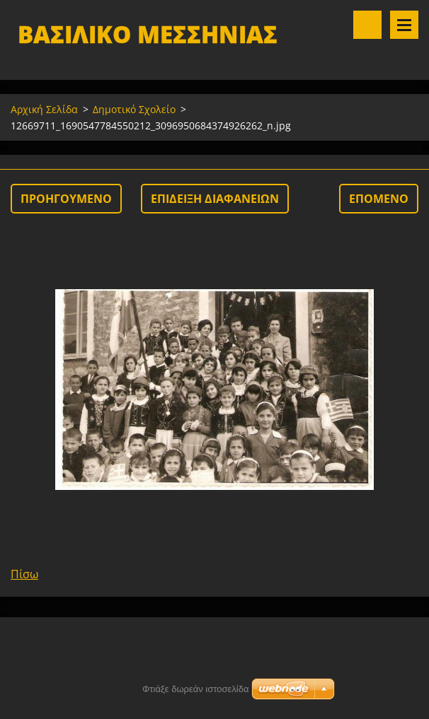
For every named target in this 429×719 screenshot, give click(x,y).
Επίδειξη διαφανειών (215, 198)
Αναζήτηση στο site (367, 25)
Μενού (404, 25)
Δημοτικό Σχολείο (134, 109)
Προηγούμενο (66, 198)
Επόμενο (378, 198)
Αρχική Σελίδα (44, 109)
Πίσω (24, 574)
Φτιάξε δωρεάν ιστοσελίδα (195, 689)
